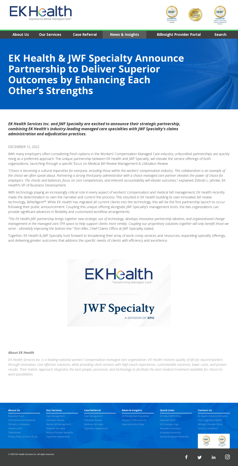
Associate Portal (167, 420)
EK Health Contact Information (213, 416)
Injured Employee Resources (174, 436)
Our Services (50, 34)
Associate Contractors (170, 428)
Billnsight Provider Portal (179, 34)
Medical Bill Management (58, 424)
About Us (21, 34)
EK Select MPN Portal (170, 416)
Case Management (55, 416)
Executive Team (16, 416)
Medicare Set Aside (55, 428)
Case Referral (85, 34)
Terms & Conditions (208, 428)
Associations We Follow (133, 424)
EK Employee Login (169, 424)
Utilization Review (55, 420)
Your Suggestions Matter (210, 420)
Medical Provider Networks (59, 432)
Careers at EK (15, 428)
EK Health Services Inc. (26, 454)
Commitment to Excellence (21, 420)
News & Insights (124, 34)
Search (220, 34)
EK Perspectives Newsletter (136, 416)
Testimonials (14, 432)
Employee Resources (170, 432)
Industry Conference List (134, 420)
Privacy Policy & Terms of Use (23, 436)
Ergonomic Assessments (58, 436)
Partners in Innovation (19, 424)
